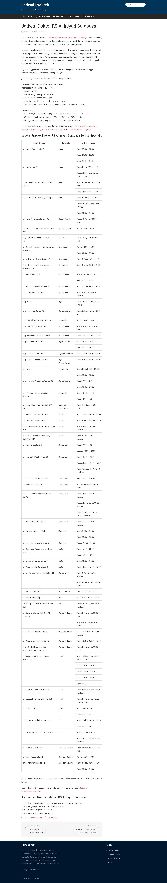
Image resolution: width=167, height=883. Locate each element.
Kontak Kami (73, 16)
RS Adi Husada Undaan (55, 129)
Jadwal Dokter (43, 16)
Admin (43, 31)
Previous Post (43, 829)
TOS (110, 862)
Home (30, 16)
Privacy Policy (114, 854)
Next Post (80, 829)
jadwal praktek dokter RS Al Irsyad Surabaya (67, 37)
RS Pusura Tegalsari (82, 129)
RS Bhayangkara (37, 129)
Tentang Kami (88, 16)
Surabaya (54, 817)
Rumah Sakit (59, 16)
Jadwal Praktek (35, 5)
